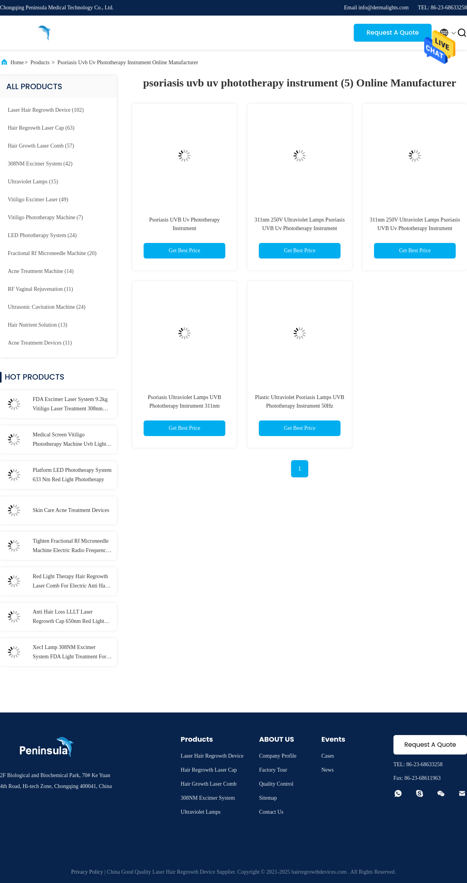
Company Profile (278, 756)
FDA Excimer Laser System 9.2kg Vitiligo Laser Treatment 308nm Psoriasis (70, 404)
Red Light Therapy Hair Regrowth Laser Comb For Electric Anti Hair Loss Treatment (71, 582)
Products (39, 62)
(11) (40, 289)
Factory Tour (273, 770)
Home (17, 62)
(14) (41, 271)
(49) (38, 199)
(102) (46, 110)
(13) (37, 325)
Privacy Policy (87, 872)
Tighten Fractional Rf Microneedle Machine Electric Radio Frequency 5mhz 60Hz (71, 546)
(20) (52, 253)
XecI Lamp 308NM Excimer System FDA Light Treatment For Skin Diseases (69, 652)
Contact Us (271, 812)
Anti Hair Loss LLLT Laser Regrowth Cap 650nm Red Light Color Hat (68, 617)
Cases (327, 756)
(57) (41, 146)
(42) (40, 164)
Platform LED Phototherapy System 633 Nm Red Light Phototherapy (72, 474)
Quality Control (276, 784)
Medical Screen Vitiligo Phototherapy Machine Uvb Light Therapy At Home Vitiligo (69, 440)
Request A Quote (393, 32)
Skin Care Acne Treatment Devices (71, 510)
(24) (42, 235)
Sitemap (268, 798)
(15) (33, 182)
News (327, 770)
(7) (45, 217)
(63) (41, 128)
